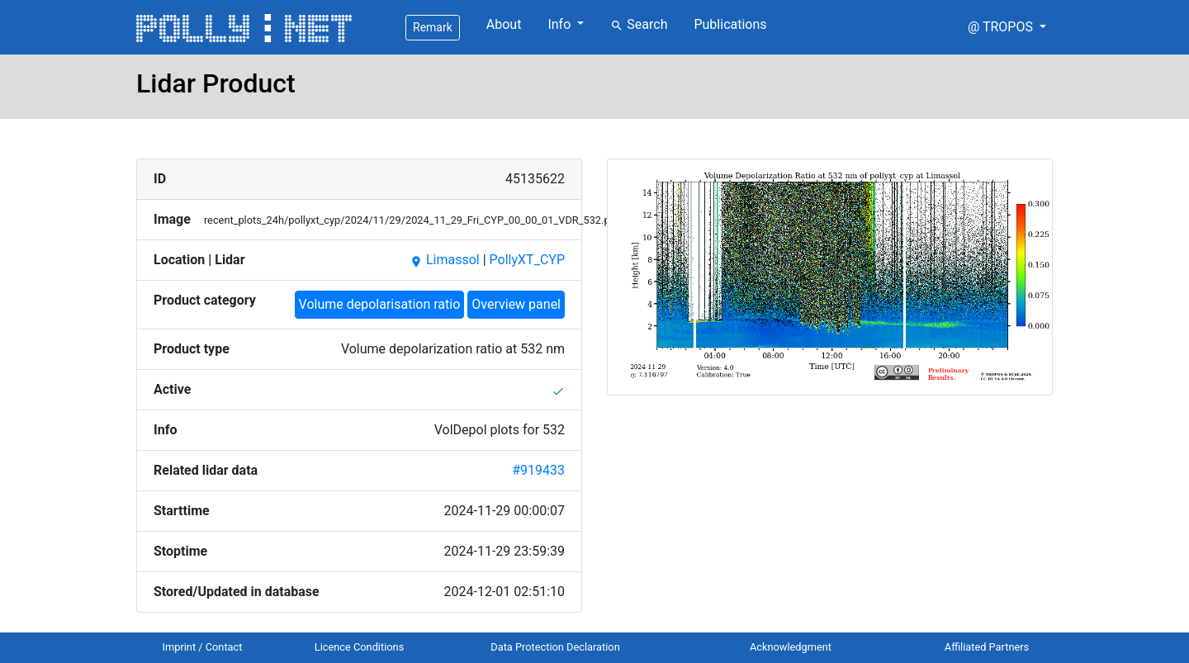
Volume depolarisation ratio (380, 304)
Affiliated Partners (987, 647)
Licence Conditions (360, 647)
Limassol (445, 260)
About (504, 24)
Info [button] (560, 24)
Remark (432, 27)
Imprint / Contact (203, 647)
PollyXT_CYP (527, 260)
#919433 (538, 470)
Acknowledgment (790, 647)
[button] (1007, 27)
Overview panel (516, 304)
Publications (730, 24)
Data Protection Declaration (554, 647)
